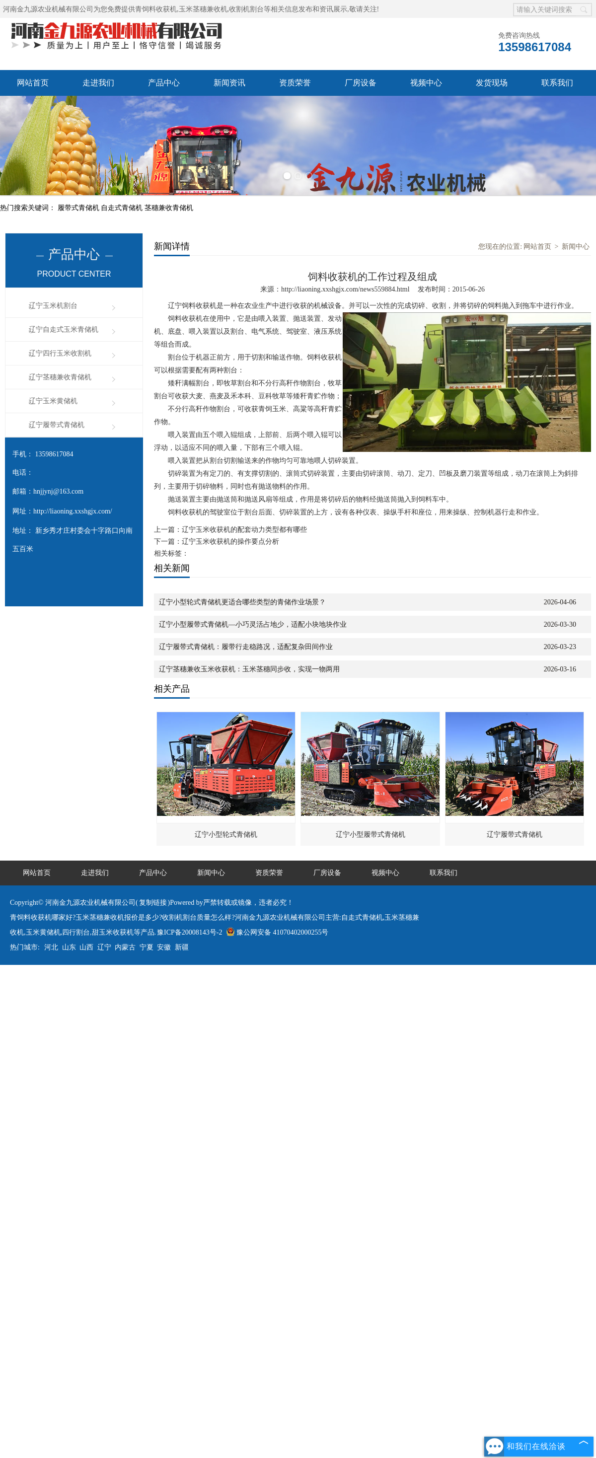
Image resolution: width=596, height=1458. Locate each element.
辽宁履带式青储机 (56, 425)
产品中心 (164, 82)
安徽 (164, 947)
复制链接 (153, 902)
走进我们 (98, 82)
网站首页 (33, 82)
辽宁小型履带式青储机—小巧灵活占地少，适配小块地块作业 (253, 624)
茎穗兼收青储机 (169, 208)
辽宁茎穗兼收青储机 (60, 377)
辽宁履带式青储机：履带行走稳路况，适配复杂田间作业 (246, 647)
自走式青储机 (123, 208)
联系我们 (557, 82)
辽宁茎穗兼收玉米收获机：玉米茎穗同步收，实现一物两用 (249, 669)
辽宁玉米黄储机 (53, 401)
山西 (86, 947)
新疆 (182, 947)
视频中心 (426, 82)
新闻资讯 (229, 82)
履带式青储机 (79, 208)
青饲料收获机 (156, 9)
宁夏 (146, 947)
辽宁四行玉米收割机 (60, 353)
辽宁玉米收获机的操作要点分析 (230, 541)
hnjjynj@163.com (58, 491)
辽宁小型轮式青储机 (226, 834)
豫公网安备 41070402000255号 (277, 932)
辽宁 (104, 947)
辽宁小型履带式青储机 (370, 834)
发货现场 (492, 82)
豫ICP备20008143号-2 (189, 932)
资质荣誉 (295, 82)
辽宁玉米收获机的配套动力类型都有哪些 (244, 529)
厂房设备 (360, 82)
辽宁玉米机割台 (53, 305)
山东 (69, 947)
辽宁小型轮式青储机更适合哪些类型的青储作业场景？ (242, 602)
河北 (51, 947)
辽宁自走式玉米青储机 (63, 329)
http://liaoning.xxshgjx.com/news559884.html (345, 289)
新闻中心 (576, 246)
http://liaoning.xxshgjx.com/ (72, 511)
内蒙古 (125, 947)
